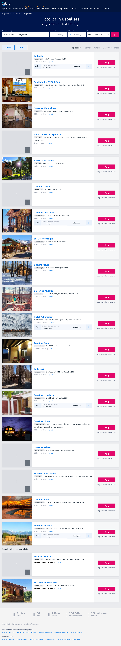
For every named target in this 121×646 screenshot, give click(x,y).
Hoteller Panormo (8, 633)
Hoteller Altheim (76, 633)
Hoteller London (22, 640)
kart (51, 62)
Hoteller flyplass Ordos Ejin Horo (69, 640)
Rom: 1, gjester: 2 (95, 34)
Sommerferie (43, 8)
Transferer (83, 8)
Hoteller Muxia (50, 640)
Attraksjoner (95, 8)
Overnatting (56, 8)
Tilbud (73, 8)
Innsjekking (53, 31)
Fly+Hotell (6, 8)
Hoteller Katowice (8, 640)
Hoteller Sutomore (36, 640)
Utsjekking (71, 31)
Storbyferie (30, 8)
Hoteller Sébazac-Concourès (26, 633)
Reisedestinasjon (7, 31)
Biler (66, 8)
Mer (105, 8)
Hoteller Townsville (45, 633)
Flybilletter (18, 8)
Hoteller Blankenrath (61, 633)
